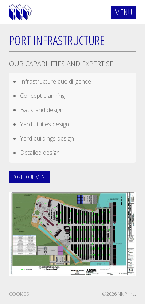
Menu (123, 12)
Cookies (19, 293)
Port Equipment (30, 177)
